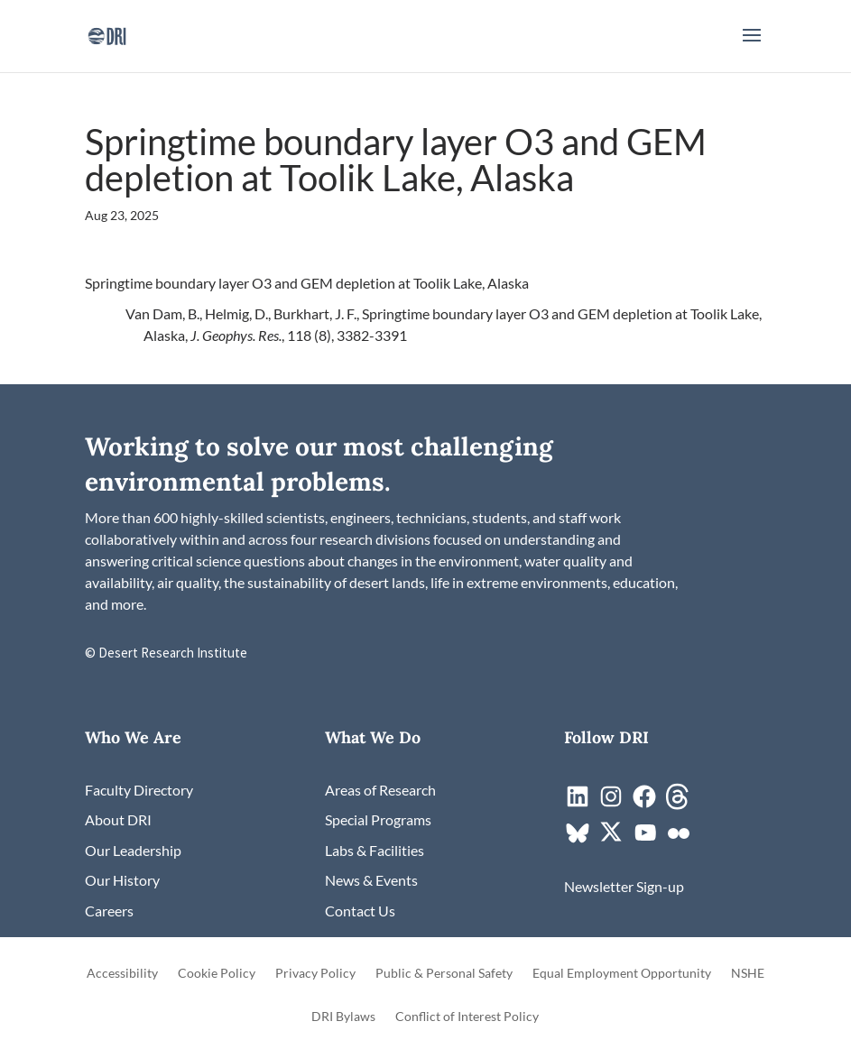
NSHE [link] (747, 973)
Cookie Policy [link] (216, 973)
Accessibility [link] (122, 973)
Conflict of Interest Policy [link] (467, 1017)
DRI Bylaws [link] (343, 1017)
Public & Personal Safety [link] (444, 973)
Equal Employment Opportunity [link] (621, 973)
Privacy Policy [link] (315, 973)
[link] (107, 33)
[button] (751, 47)
